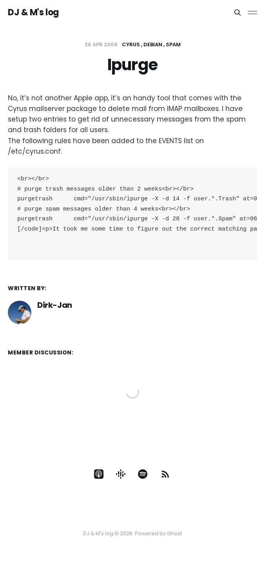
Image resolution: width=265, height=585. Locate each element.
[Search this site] (237, 12)
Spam (173, 44)
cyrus (131, 44)
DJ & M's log (33, 12)
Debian (152, 44)
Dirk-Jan (54, 311)
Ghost (174, 533)
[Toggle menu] (252, 12)
